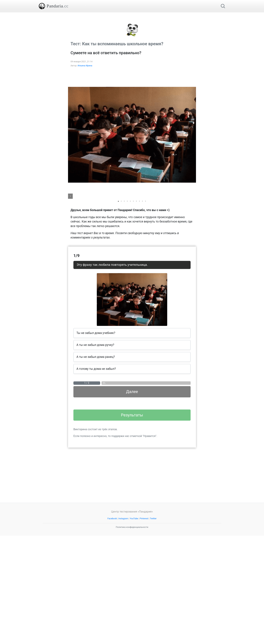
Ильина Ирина (85, 112)
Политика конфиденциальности (132, 621)
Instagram (123, 612)
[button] (193, 182)
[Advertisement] (132, 35)
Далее (132, 438)
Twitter (153, 612)
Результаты (132, 509)
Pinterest (144, 612)
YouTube (134, 612)
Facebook (112, 612)
